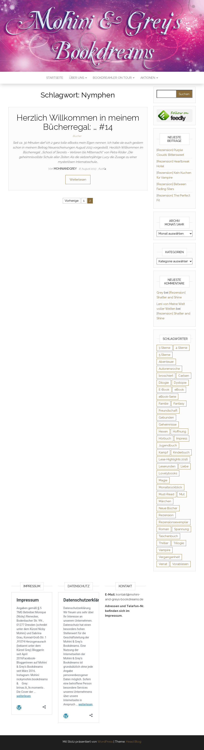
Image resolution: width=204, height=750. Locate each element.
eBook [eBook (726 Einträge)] (179, 389)
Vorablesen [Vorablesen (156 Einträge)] (180, 564)
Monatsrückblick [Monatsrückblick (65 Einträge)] (170, 487)
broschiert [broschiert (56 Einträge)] (166, 375)
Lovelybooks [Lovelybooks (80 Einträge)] (168, 473)
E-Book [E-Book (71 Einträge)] (164, 389)
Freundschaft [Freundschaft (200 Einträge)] (168, 410)
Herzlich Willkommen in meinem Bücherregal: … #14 (78, 122)
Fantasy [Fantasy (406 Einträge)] (179, 403)
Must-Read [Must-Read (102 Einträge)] (166, 494)
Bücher (77, 136)
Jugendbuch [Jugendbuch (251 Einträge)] (168, 445)
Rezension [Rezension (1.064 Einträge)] (166, 515)
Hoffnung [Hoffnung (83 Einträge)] (179, 431)
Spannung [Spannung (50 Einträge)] (181, 529)
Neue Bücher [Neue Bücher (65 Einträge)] (168, 508)
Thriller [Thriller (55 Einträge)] (163, 543)
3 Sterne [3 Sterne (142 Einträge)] (164, 348)
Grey (160, 292)
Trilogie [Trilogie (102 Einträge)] (179, 543)
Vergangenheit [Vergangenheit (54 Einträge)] (169, 557)
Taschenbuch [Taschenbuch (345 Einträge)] (168, 536)
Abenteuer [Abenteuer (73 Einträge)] (166, 362)
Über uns (78, 78)
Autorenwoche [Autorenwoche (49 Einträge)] (169, 369)
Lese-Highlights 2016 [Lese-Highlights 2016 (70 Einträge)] (173, 459)
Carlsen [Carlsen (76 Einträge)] (183, 375)
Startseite (54, 78)
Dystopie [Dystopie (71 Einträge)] (180, 382)
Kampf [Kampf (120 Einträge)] (163, 452)
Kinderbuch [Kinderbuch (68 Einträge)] (181, 452)
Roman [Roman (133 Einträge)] (164, 529)
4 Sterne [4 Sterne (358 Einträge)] (181, 348)
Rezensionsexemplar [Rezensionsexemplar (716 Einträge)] (173, 522)
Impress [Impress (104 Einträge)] (181, 438)
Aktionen (149, 78)
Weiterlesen (78, 179)
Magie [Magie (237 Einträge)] (163, 480)
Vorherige (71, 200)
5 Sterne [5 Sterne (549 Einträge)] (164, 355)
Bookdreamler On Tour (113, 78)
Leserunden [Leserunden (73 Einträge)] (167, 466)
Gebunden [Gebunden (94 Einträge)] (166, 417)
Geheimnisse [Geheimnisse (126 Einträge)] (168, 424)
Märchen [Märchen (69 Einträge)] (165, 501)
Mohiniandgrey (65, 168)
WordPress (105, 741)
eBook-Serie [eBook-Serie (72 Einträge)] (167, 396)
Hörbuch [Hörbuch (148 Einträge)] (165, 438)
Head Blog (133, 741)
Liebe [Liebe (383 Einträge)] (184, 466)
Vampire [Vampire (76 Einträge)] (164, 550)
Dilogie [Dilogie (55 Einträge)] (164, 382)
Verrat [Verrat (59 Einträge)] (163, 564)
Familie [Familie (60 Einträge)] (163, 403)
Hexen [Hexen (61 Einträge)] (163, 431)
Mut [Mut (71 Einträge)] (181, 494)
